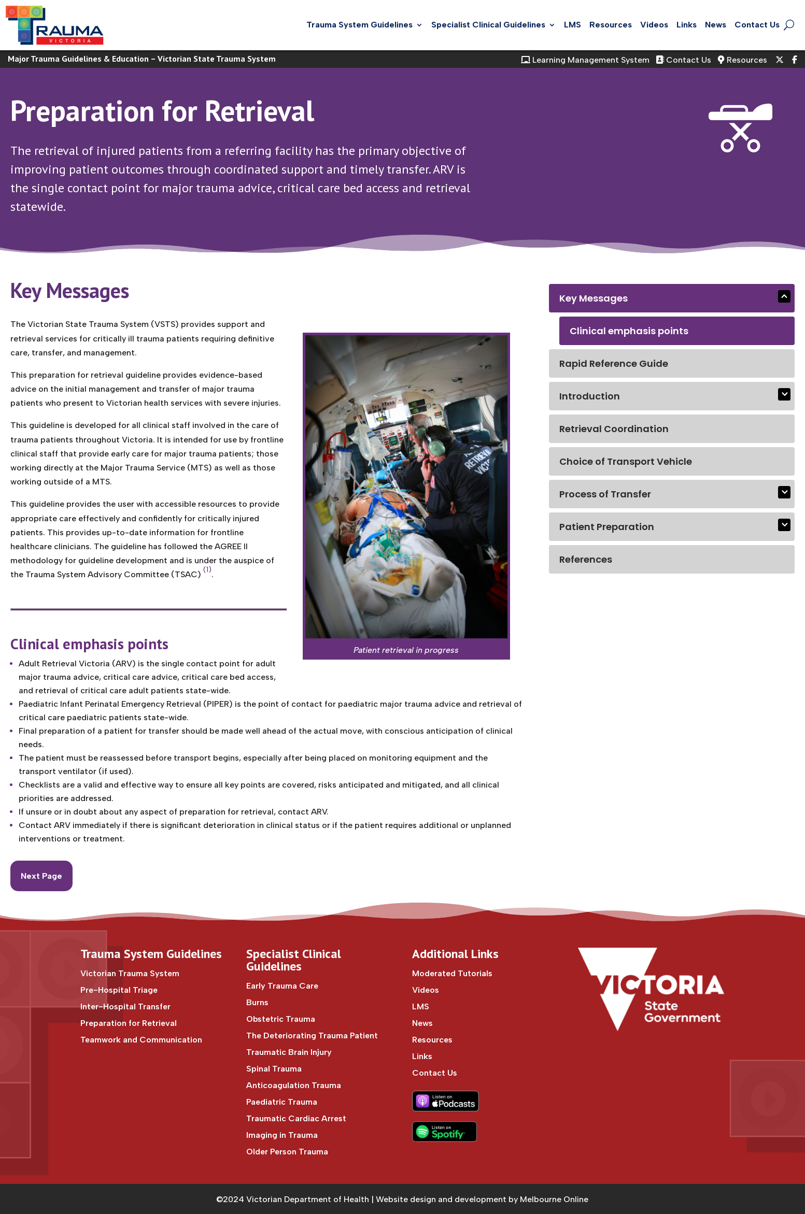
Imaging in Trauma (282, 1135)
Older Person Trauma (287, 1151)
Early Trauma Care (282, 986)
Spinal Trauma (274, 1069)
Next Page (41, 876)
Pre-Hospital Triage (119, 990)
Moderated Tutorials (452, 973)
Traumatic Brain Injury (289, 1052)
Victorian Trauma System (129, 973)
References (585, 559)
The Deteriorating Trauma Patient (312, 1035)
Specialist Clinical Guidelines (488, 25)
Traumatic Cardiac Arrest (296, 1118)
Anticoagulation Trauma (293, 1085)
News (715, 25)
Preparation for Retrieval (162, 110)
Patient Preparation (606, 526)
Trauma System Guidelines (359, 25)
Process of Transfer (605, 494)
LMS (572, 25)
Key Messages (593, 298)
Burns (257, 1002)
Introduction (589, 396)
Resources (610, 25)
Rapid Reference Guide (613, 363)
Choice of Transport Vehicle (625, 461)
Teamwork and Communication (141, 1040)
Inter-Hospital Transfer (125, 1006)
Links (686, 25)
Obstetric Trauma (280, 1019)
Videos (654, 25)
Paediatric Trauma (281, 1102)
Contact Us (757, 25)
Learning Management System (585, 60)
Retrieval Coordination (614, 428)
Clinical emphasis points (629, 330)
